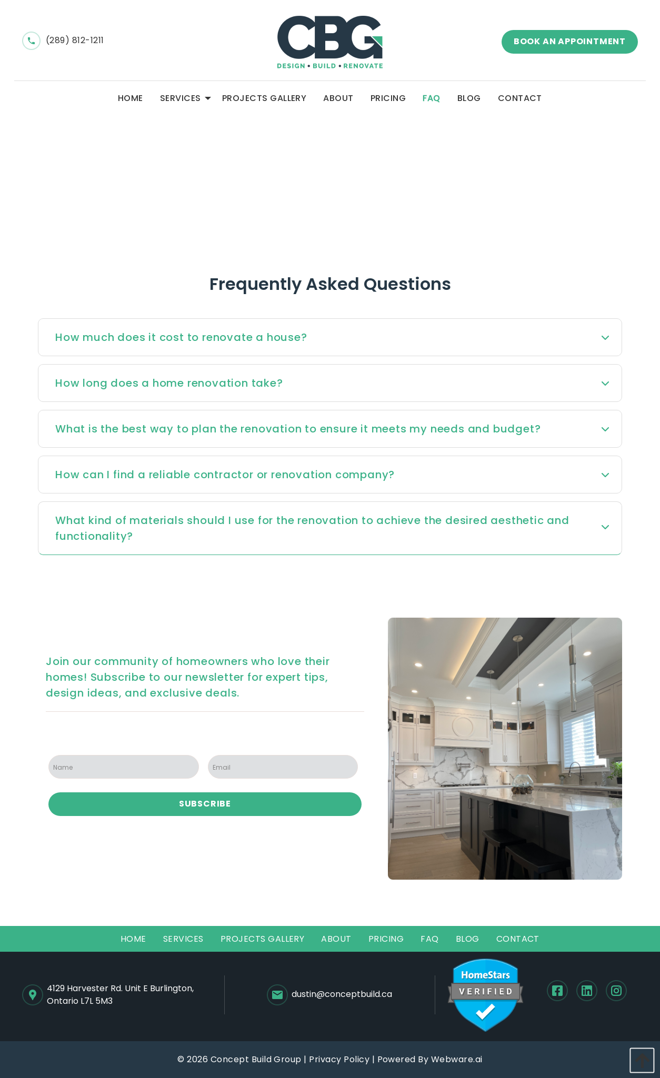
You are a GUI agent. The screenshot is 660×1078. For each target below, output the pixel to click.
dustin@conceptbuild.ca (329, 994)
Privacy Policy (339, 1059)
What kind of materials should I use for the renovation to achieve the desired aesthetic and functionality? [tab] (312, 528)
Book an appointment (570, 41)
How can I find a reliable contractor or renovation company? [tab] (225, 474)
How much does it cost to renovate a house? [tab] (181, 337)
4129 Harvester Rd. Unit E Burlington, (120, 995)
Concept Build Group (256, 1059)
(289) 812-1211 (63, 40)
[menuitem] (130, 98)
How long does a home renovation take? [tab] (169, 383)
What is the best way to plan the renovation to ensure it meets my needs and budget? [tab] (298, 428)
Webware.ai (457, 1059)
